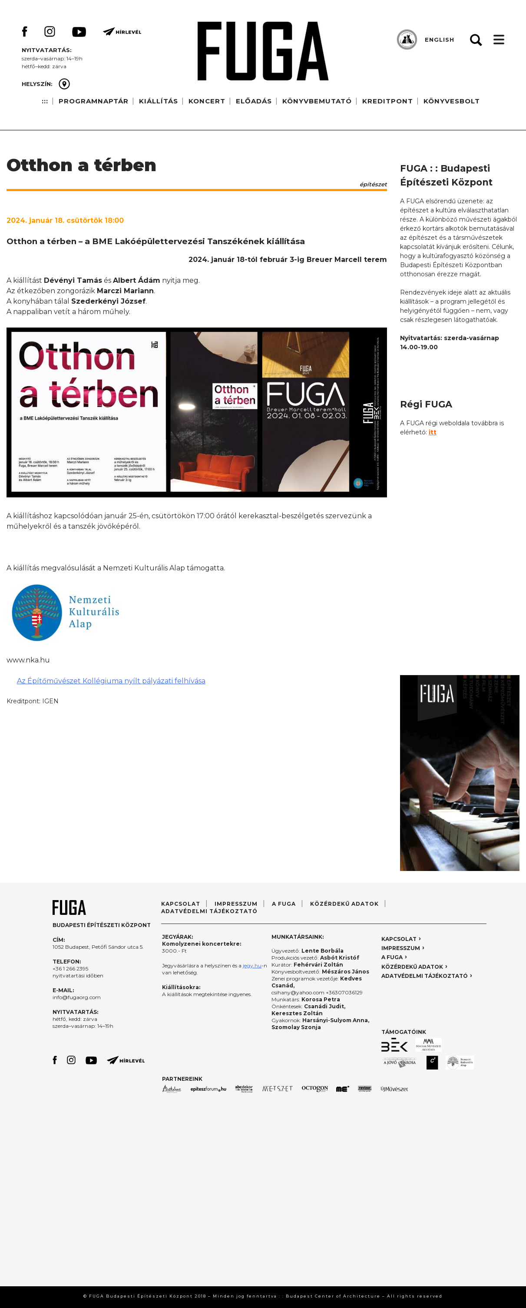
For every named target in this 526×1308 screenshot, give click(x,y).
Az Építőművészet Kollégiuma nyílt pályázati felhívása (111, 681)
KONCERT (207, 101)
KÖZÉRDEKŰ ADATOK (344, 904)
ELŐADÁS (254, 101)
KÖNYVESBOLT (451, 101)
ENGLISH (439, 39)
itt (433, 432)
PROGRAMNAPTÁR (94, 101)
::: (45, 101)
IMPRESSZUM (236, 904)
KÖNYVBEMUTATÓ (317, 101)
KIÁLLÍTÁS (158, 101)
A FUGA (284, 904)
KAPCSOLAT (180, 904)
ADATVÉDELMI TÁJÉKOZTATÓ (209, 911)
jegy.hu (252, 965)
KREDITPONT (387, 101)
